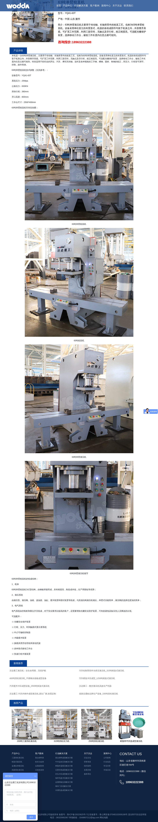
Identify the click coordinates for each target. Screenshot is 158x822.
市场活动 (107, 770)
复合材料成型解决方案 (64, 758)
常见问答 (107, 766)
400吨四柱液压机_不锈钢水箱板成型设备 (28, 678)
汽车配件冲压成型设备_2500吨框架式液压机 (30, 686)
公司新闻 (107, 758)
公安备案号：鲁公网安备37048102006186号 (107, 814)
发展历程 (87, 770)
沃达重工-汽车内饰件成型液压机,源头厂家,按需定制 (33, 693)
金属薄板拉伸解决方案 (64, 782)
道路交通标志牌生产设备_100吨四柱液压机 (98, 693)
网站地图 (104, 817)
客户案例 (94, 5)
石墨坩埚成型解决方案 (64, 770)
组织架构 (87, 766)
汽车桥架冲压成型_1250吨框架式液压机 (97, 678)
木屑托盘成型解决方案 (64, 790)
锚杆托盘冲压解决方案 (64, 778)
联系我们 (128, 5)
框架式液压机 (17, 762)
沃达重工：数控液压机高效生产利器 (95, 686)
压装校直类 (39, 770)
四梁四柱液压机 (18, 770)
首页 (58, 5)
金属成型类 (39, 766)
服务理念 (87, 774)
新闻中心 (106, 5)
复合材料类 (39, 758)
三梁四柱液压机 (18, 758)
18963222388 (81, 42)
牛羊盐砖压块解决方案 (64, 762)
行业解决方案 (81, 5)
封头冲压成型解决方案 (64, 774)
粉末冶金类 (39, 762)
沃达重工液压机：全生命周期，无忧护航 (28, 670)
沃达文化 (87, 758)
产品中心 (67, 5)
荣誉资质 (87, 762)
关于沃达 (117, 5)
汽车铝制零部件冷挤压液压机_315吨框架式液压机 (101, 670)
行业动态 (107, 762)
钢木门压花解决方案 (63, 786)
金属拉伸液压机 (18, 766)
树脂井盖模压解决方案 (64, 766)
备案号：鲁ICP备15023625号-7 (73, 814)
